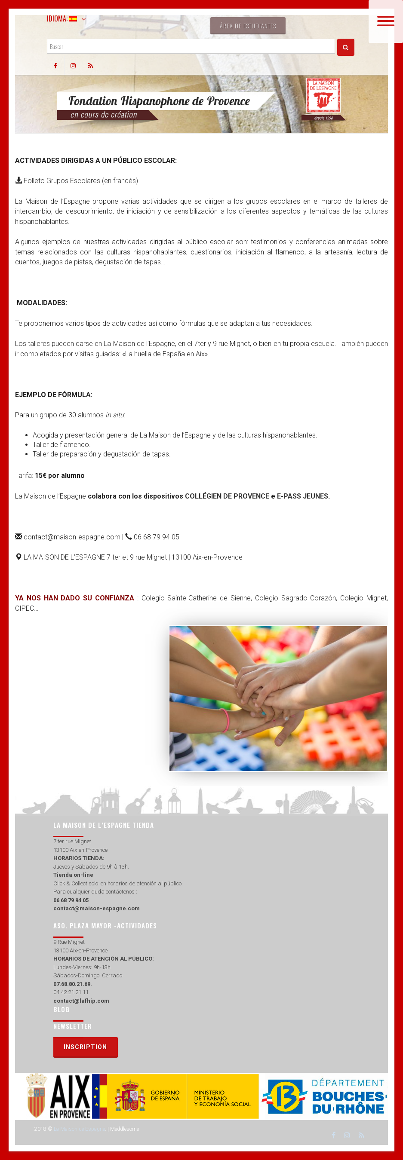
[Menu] (386, 21)
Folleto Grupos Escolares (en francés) (81, 181)
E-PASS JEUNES (302, 496)
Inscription (85, 1047)
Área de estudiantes (248, 25)
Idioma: (62, 18)
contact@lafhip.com (81, 1001)
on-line (82, 875)
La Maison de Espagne (79, 1129)
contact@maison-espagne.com (96, 908)
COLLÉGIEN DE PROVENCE (227, 496)
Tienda (62, 875)
